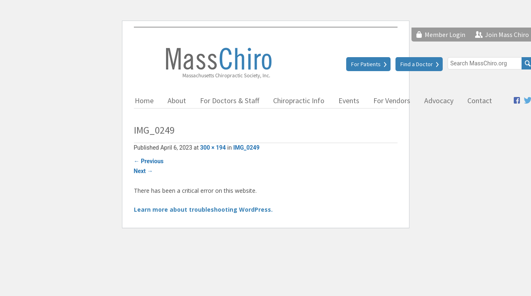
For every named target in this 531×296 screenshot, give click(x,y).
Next (143, 171)
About (177, 100)
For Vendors (391, 100)
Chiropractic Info (298, 100)
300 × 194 (213, 147)
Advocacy (438, 100)
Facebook (517, 100)
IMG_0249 (246, 147)
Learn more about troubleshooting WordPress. (203, 209)
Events (348, 100)
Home (144, 100)
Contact (479, 100)
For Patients (366, 64)
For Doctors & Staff (229, 100)
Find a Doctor (416, 64)
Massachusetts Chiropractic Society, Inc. (218, 62)
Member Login (445, 34)
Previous (149, 161)
